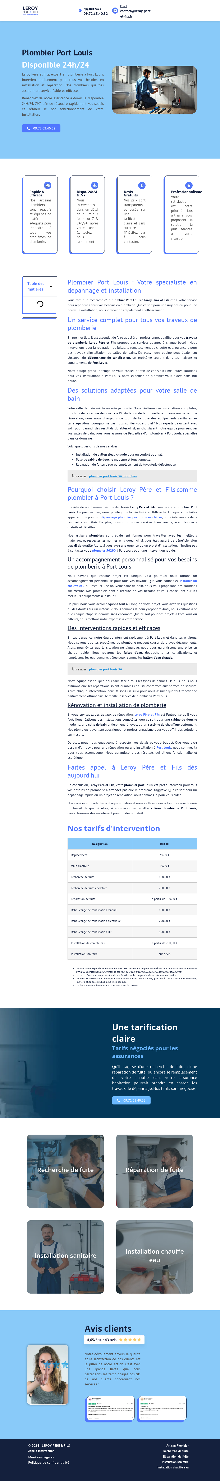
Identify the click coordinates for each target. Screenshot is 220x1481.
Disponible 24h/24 (56, 64)
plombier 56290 (104, 550)
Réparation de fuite (176, 1456)
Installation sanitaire (175, 1462)
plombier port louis (57, 52)
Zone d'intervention (41, 1451)
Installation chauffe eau (173, 1467)
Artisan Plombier (177, 1446)
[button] (51, 286)
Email (123, 6)
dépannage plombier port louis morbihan (131, 517)
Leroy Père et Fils (147, 714)
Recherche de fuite (176, 1451)
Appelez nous (92, 9)
